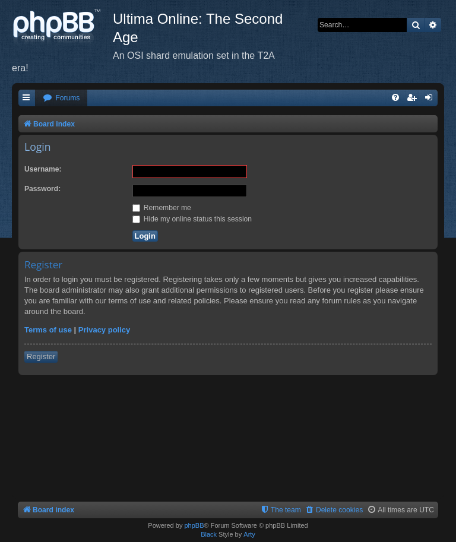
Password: (42, 189)
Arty (249, 534)
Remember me (161, 208)
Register (41, 356)
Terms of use (48, 329)
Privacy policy (104, 329)
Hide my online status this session (192, 219)
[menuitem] (61, 98)
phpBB (194, 525)
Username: (43, 169)
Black (209, 534)
